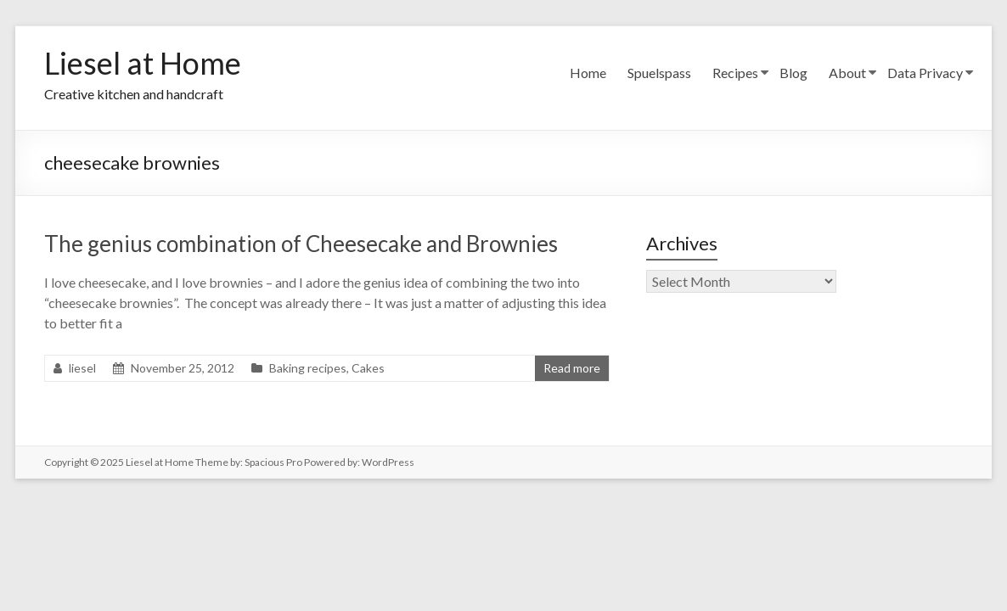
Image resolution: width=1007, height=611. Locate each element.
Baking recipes (307, 368)
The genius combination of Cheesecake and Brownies (301, 243)
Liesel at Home (142, 62)
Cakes (368, 368)
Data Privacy (925, 72)
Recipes (735, 72)
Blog (793, 72)
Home (588, 72)
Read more (571, 368)
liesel (82, 368)
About (847, 72)
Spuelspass (659, 72)
